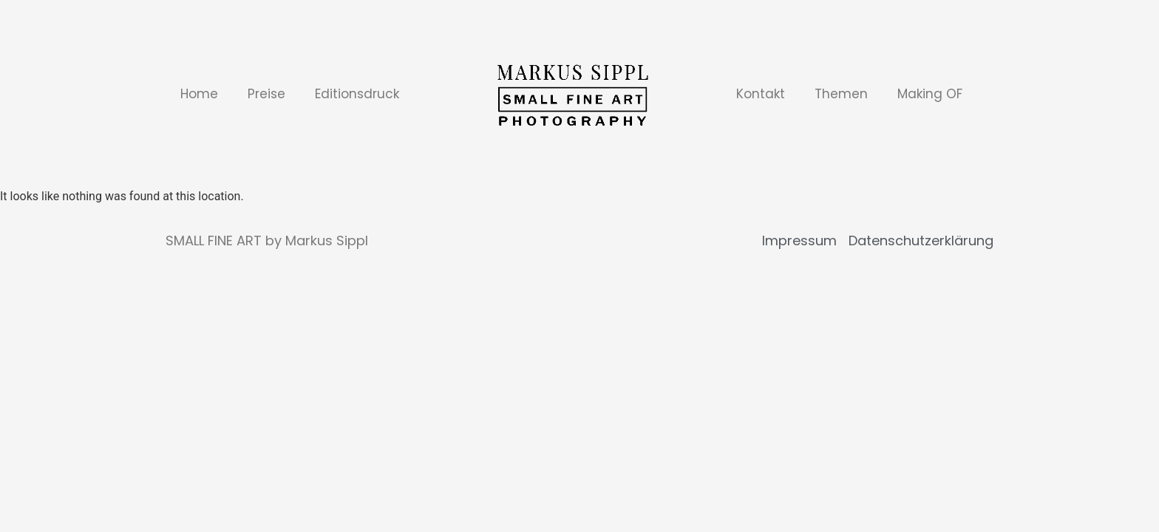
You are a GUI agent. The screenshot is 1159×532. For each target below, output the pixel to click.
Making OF (929, 94)
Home (199, 94)
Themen (841, 94)
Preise (266, 94)
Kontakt (760, 94)
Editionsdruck (357, 94)
